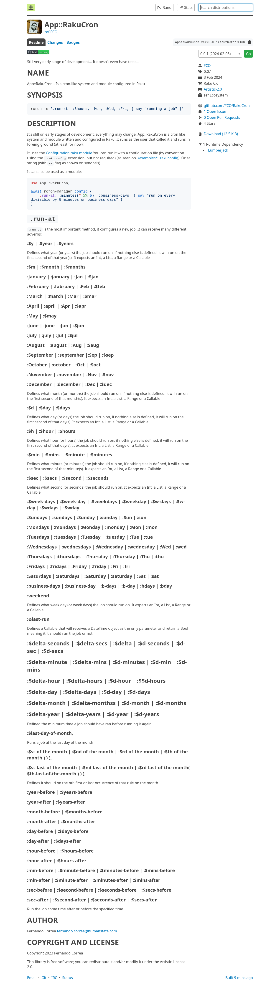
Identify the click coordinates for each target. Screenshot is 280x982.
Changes (55, 42)
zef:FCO (50, 31)
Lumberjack (218, 150)
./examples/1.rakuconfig (157, 157)
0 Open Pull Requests (222, 117)
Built (239, 977)
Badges (73, 42)
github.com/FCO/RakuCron (227, 105)
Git (43, 977)
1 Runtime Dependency (223, 144)
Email (31, 977)
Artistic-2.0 (213, 89)
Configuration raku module (69, 152)
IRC (54, 977)
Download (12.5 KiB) (221, 133)
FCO (207, 65)
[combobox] (225, 7)
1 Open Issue (215, 111)
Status (67, 977)
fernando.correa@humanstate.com (87, 931)
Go (248, 53)
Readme (36, 42)
